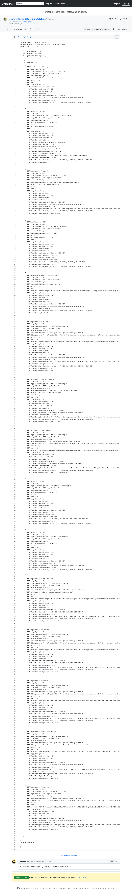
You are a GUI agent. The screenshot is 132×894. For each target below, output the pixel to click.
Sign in (117, 3)
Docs (69, 888)
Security (48, 888)
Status (55, 888)
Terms (36, 888)
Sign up (126, 3)
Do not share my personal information (103, 888)
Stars (34, 29)
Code (7, 29)
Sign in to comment (82, 877)
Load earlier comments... (69, 855)
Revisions (20, 29)
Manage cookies (84, 888)
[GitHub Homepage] (18, 888)
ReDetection (14, 18)
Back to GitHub (59, 4)
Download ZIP (122, 29)
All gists (49, 4)
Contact (75, 888)
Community (62, 888)
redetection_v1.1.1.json (34, 18)
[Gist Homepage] (8, 3)
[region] (66, 444)
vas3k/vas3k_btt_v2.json (23, 22)
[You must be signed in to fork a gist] (123, 18)
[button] (113, 29)
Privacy (42, 888)
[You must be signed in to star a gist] (113, 18)
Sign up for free (21, 877)
